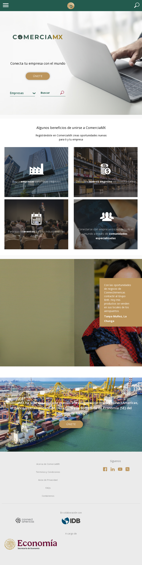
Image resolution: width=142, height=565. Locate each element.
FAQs (47, 487)
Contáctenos (48, 495)
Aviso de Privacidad (48, 479)
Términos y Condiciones (48, 472)
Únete (38, 76)
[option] (71, 312)
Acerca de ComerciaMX (48, 464)
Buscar (62, 92)
